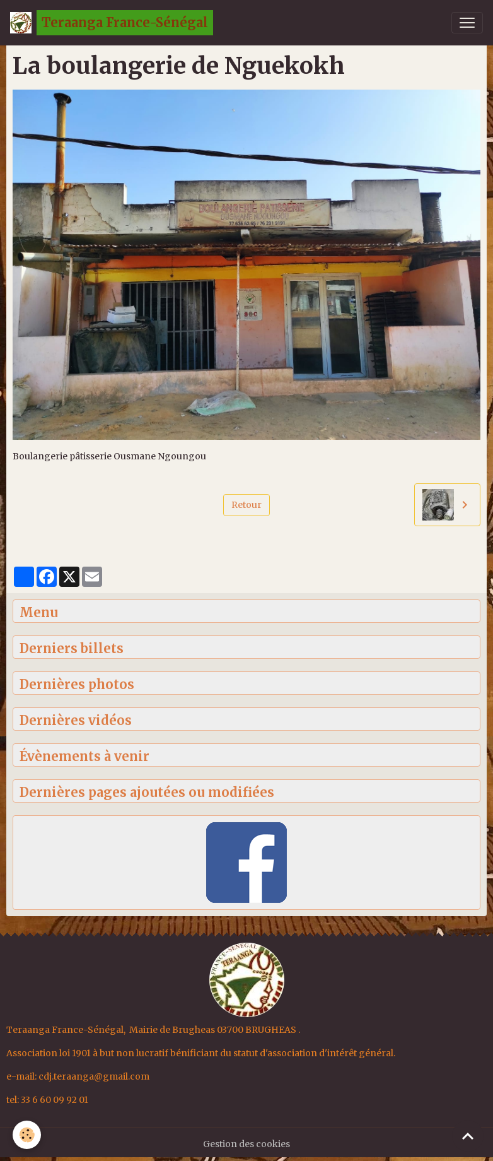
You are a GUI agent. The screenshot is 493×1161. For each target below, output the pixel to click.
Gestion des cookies (246, 1144)
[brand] (111, 22)
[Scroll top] (468, 1136)
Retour (246, 504)
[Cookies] (27, 1135)
